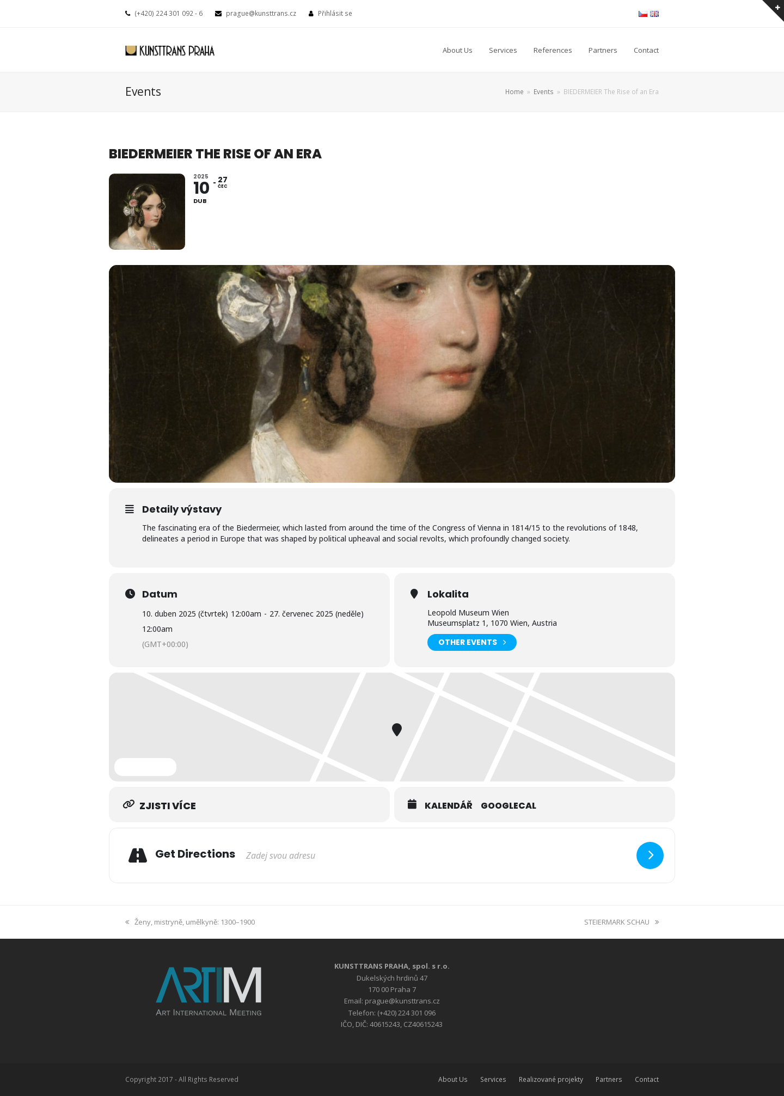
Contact (647, 1079)
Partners (609, 1079)
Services (493, 1079)
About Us (453, 1079)
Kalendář (449, 806)
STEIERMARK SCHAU (621, 922)
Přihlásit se (335, 13)
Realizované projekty (551, 1079)
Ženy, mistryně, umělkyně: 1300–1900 (190, 922)
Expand (145, 766)
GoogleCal (508, 806)
